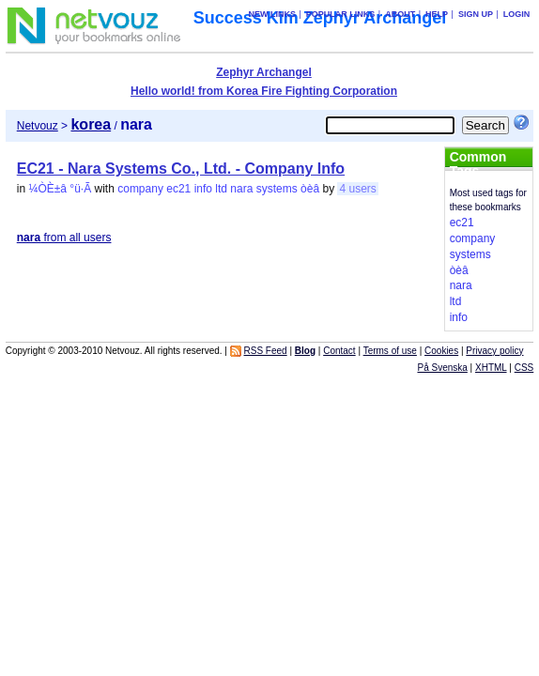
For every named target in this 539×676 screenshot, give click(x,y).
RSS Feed (265, 351)
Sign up (475, 14)
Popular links (341, 14)
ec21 (178, 188)
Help (436, 14)
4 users (357, 188)
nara (241, 188)
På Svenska (442, 367)
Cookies (441, 351)
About (400, 14)
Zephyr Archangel (264, 72)
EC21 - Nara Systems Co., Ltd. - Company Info (181, 169)
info (203, 188)
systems (277, 188)
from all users (64, 237)
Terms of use (390, 351)
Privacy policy (494, 351)
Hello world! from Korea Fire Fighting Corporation (264, 91)
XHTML (491, 367)
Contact (339, 351)
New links (272, 14)
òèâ (309, 188)
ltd (221, 188)
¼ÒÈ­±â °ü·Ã (59, 188)
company (140, 188)
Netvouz (37, 125)
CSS (524, 367)
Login (517, 14)
